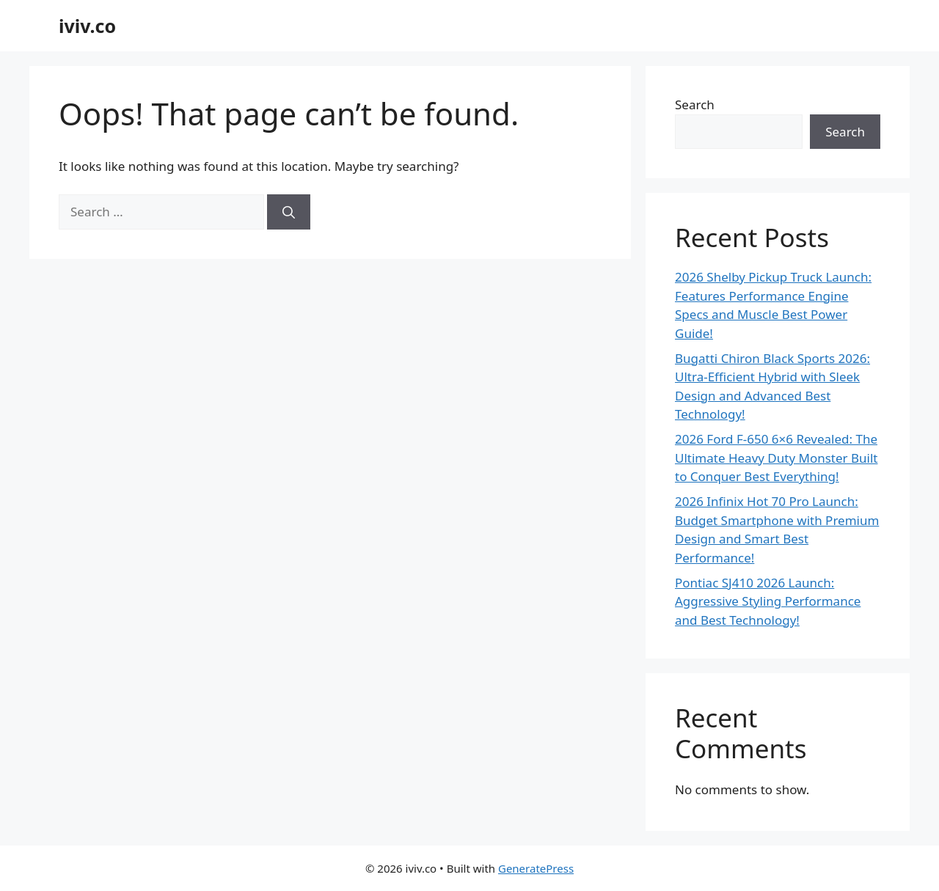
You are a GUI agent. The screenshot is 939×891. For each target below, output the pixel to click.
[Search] (288, 212)
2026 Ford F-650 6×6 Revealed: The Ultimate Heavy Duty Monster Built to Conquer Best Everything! (776, 457)
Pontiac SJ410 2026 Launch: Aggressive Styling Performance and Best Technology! (768, 601)
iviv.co (87, 25)
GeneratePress (536, 868)
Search (695, 104)
